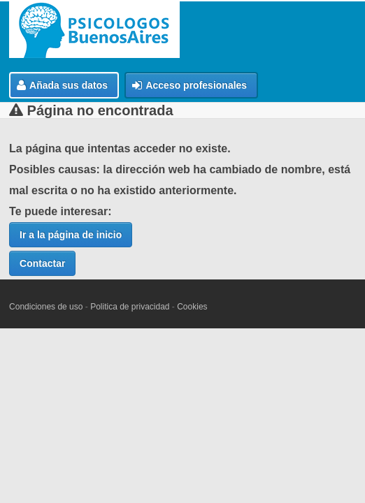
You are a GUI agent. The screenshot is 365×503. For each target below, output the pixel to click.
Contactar (42, 263)
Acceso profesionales (189, 86)
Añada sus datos (62, 86)
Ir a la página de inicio (71, 234)
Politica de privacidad (129, 307)
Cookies (192, 307)
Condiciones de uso (46, 307)
